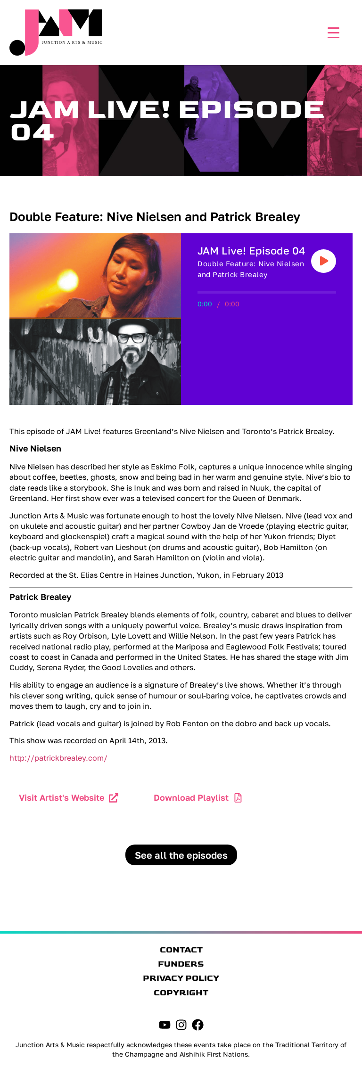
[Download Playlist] (238, 798)
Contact (181, 950)
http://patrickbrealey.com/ (58, 758)
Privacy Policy (181, 978)
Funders (181, 964)
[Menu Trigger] (331, 32)
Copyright (181, 993)
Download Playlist (191, 797)
